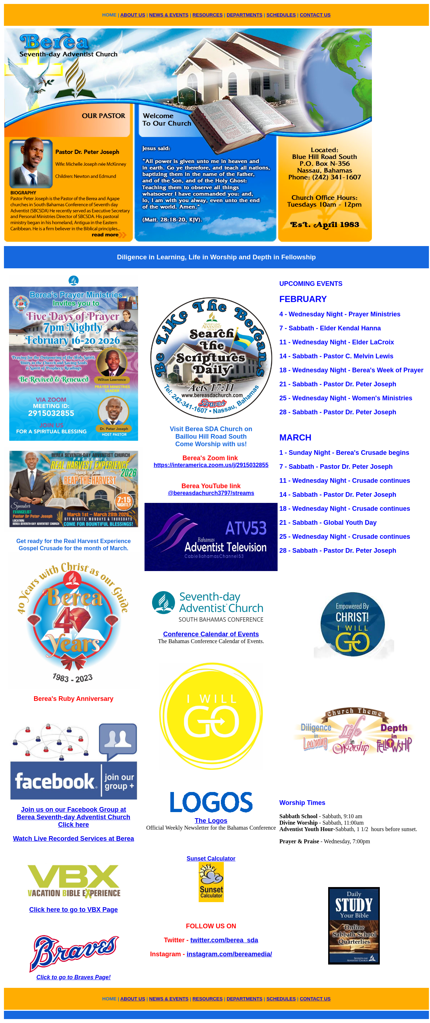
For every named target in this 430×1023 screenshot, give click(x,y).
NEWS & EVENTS (169, 15)
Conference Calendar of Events (211, 634)
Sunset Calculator (210, 858)
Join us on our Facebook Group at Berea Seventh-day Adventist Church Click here (73, 817)
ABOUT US (132, 15)
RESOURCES (208, 15)
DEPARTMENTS (245, 15)
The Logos (211, 820)
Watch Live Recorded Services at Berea (73, 838)
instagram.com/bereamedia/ (229, 954)
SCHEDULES (281, 15)
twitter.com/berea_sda (224, 940)
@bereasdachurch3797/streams (211, 493)
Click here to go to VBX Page (73, 909)
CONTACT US (315, 15)
